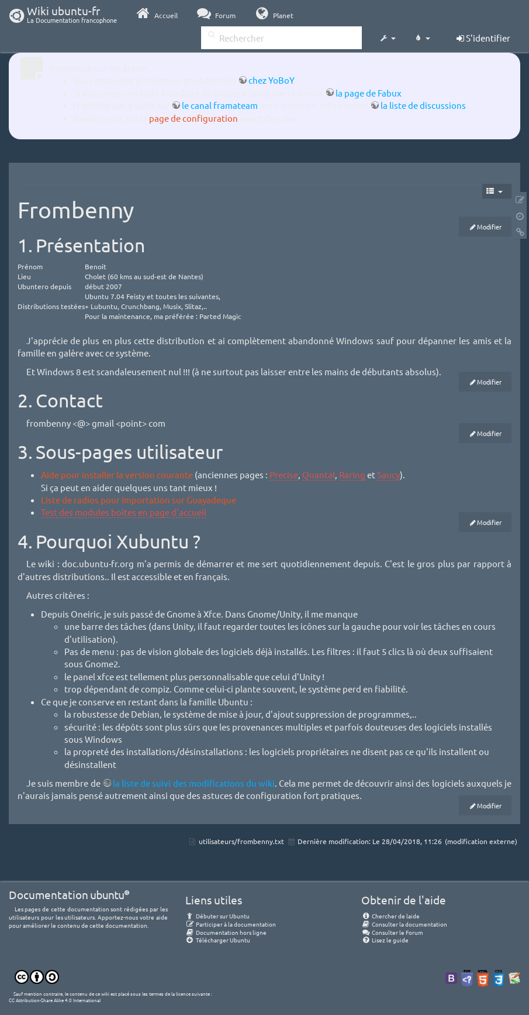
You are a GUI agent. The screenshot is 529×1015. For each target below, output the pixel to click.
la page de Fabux (369, 92)
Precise (283, 474)
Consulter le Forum (392, 932)
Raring (352, 474)
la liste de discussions (423, 105)
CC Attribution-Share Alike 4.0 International (55, 1000)
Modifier (489, 226)
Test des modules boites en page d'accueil (123, 511)
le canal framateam (220, 105)
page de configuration (193, 118)
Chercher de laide (390, 915)
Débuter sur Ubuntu (217, 915)
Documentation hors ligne (226, 932)
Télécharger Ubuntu (217, 939)
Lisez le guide (385, 939)
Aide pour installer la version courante (117, 474)
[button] (387, 39)
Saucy (388, 474)
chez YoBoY (271, 79)
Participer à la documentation (230, 924)
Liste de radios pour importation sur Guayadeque (138, 499)
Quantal (318, 474)
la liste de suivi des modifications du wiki (194, 782)
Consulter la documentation (404, 924)
